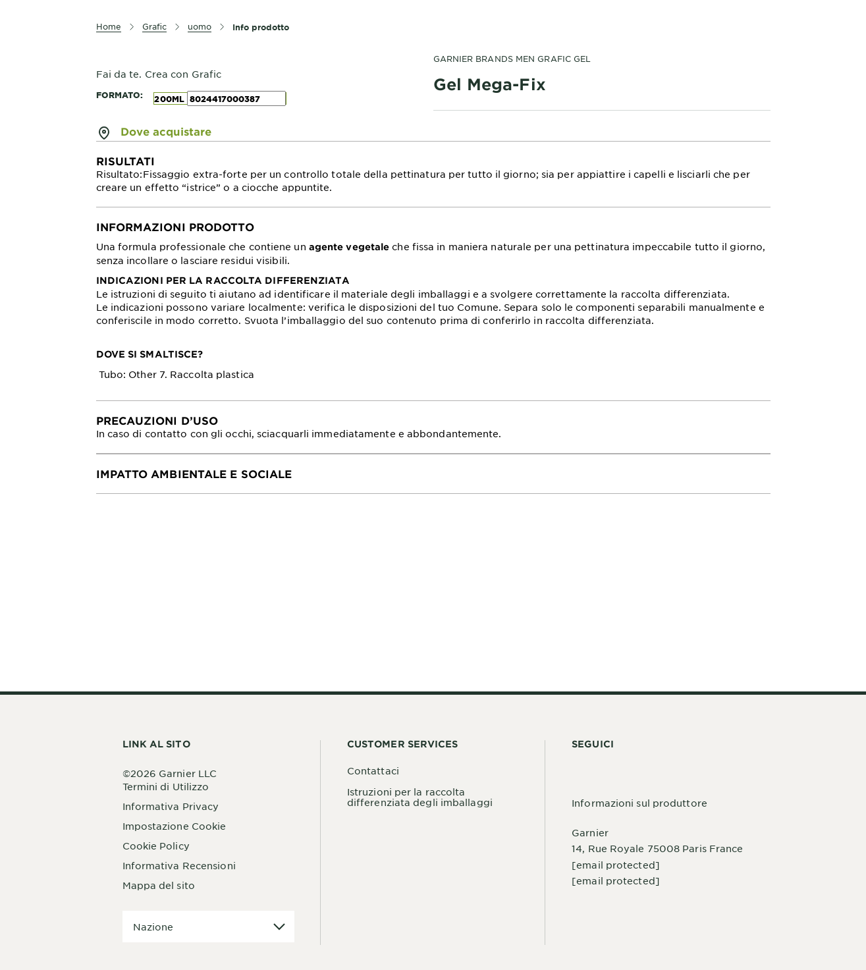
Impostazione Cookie (174, 826)
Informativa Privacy (170, 806)
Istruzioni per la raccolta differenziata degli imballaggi (420, 797)
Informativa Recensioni (179, 865)
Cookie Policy (156, 845)
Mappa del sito (158, 885)
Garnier (590, 832)
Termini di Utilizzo (165, 786)
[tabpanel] (433, 174)
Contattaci (373, 770)
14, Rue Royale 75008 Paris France (657, 848)
